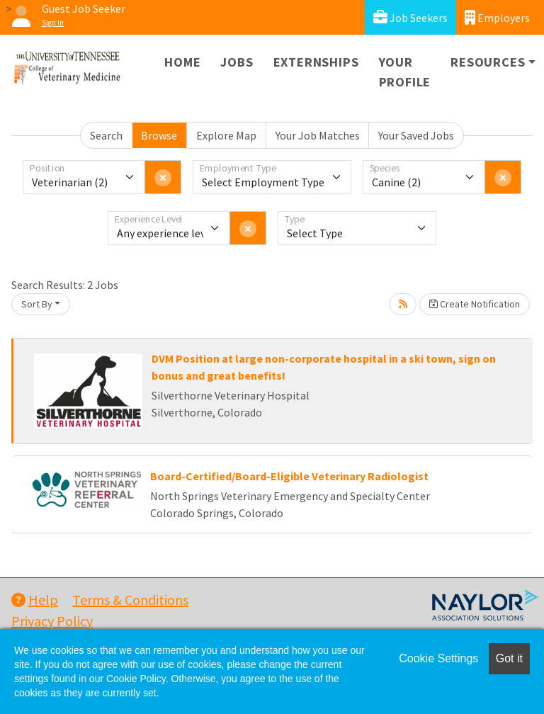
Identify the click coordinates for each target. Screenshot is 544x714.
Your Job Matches (318, 135)
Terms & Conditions (130, 599)
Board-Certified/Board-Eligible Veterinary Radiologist (289, 476)
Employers (497, 17)
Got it (509, 658)
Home (182, 62)
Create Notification (474, 304)
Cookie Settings (438, 658)
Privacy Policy (52, 621)
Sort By (36, 304)
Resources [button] (487, 62)
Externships (316, 62)
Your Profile (405, 72)
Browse (159, 135)
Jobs (236, 62)
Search (106, 135)
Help (34, 599)
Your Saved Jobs (416, 135)
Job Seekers (410, 17)
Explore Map (226, 135)
